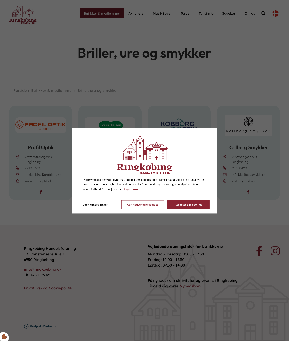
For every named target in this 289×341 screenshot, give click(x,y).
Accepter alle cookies (188, 204)
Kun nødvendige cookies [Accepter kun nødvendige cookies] (142, 204)
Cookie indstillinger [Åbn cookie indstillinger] (95, 204)
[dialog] (144, 170)
